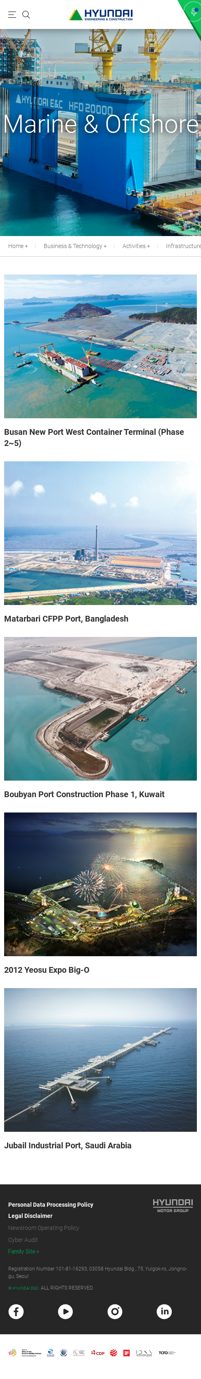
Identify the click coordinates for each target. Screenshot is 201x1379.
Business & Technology (73, 246)
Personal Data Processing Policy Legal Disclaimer (50, 1210)
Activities (134, 246)
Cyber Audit (23, 1240)
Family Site (21, 1251)
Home (16, 246)
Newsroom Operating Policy (43, 1228)
